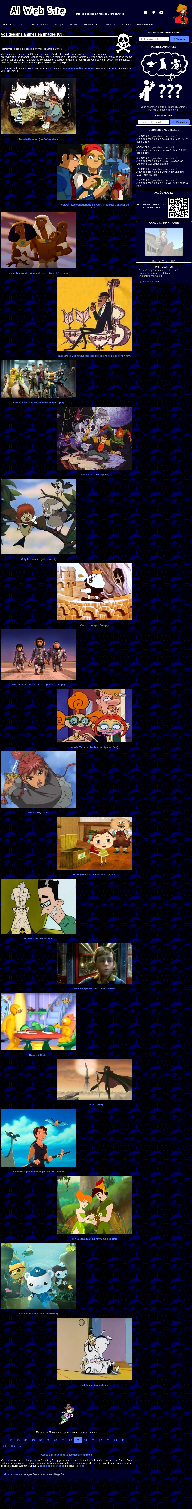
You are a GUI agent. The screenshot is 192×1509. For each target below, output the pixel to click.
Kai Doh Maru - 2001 (164, 245)
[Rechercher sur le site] (154, 39)
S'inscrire (179, 122)
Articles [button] (126, 24)
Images (59, 24)
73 (107, 1440)
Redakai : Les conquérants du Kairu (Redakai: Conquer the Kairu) (94, 206)
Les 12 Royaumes (38, 812)
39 (25, 1440)
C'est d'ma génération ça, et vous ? (158, 270)
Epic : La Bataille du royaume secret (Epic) (38, 402)
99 (4, 1446)
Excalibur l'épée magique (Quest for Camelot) (38, 1171)
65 (48, 1440)
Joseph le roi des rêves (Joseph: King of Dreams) (38, 273)
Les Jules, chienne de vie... (94, 1385)
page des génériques (52, 1465)
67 (63, 1440)
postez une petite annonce (78, 68)
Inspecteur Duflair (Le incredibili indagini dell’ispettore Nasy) (94, 355)
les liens (80, 1465)
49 (33, 1440)
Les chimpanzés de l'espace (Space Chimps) (38, 684)
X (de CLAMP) (94, 1104)
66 (55, 1440)
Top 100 (73, 24)
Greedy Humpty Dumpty (94, 625)
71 (93, 1440)
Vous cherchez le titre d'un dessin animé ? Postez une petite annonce (164, 80)
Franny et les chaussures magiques (94, 874)
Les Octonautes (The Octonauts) (38, 1313)
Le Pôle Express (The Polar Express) (94, 988)
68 (70, 1440)
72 (100, 1440)
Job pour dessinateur (150, 275)
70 (85, 1440)
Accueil (8, 24)
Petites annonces (40, 24)
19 (10, 1440)
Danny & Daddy (38, 1055)
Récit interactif (145, 24)
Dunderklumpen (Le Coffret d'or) (38, 139)
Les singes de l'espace (94, 474)
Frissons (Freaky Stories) (38, 938)
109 (13, 1446)
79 (115, 1440)
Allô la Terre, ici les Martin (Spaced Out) (94, 747)
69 (78, 1440)
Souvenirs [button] (90, 24)
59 (40, 1440)
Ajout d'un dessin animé (164, 136)
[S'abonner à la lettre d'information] (153, 122)
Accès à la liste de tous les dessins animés (66, 1454)
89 (123, 1440)
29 (18, 1440)
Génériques (109, 24)
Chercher (179, 39)
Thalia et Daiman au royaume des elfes (94, 1238)
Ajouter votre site (149, 281)
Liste (22, 24)
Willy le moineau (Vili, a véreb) (38, 559)
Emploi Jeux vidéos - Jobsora (155, 273)
